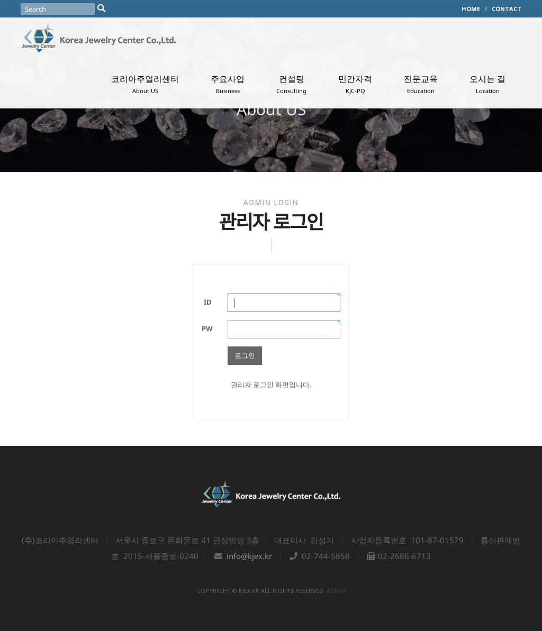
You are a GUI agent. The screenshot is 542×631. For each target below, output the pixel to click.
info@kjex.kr (249, 556)
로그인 (244, 355)
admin (336, 591)
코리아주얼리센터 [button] (145, 84)
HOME (471, 9)
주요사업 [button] (228, 84)
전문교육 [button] (421, 84)
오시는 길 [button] (487, 84)
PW (207, 328)
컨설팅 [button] (291, 84)
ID (208, 302)
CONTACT (506, 9)
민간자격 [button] (355, 84)
